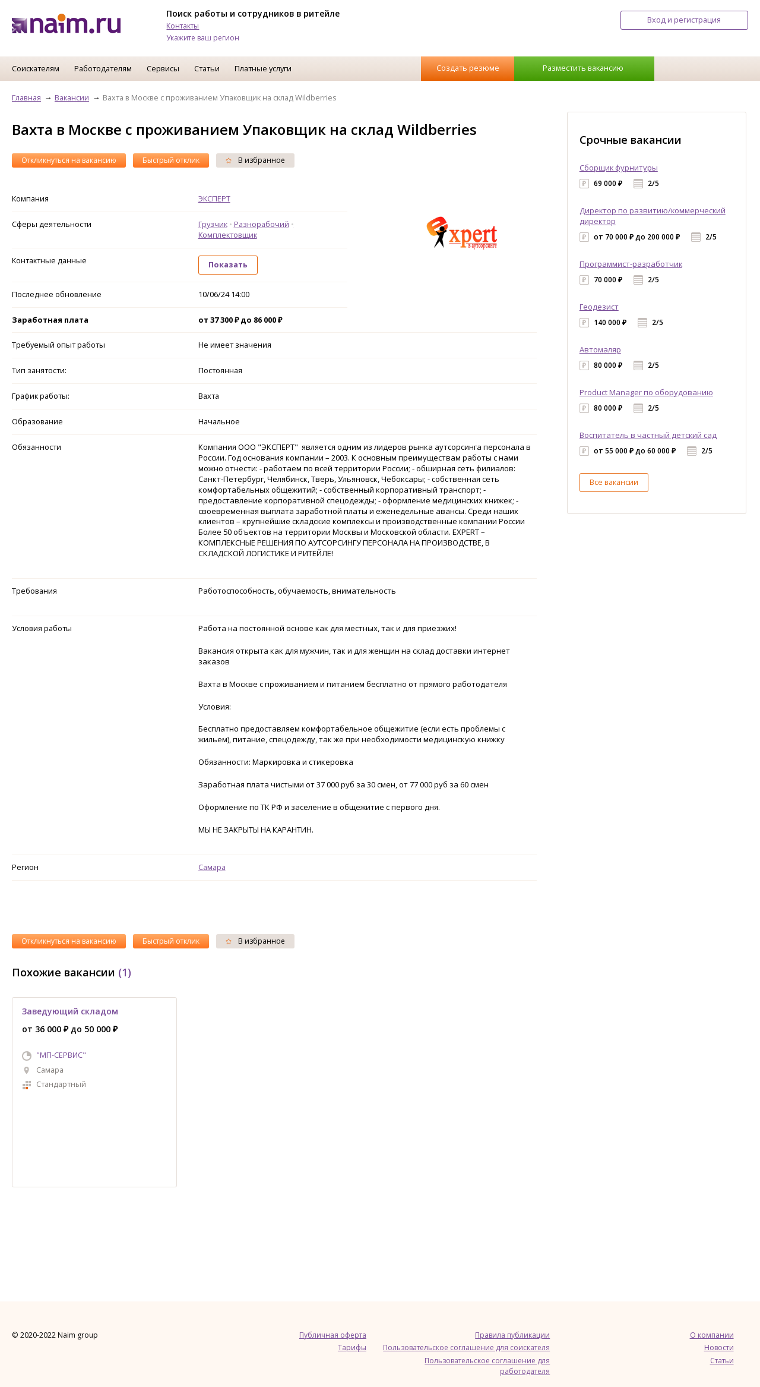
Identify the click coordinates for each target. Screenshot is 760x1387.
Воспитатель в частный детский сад (648, 435)
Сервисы (163, 68)
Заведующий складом (70, 1011)
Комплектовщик (227, 234)
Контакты (182, 26)
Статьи (207, 68)
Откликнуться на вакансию (68, 160)
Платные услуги (263, 68)
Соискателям (35, 68)
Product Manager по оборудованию (646, 392)
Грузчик (212, 224)
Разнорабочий (261, 224)
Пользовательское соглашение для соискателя (466, 1347)
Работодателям (103, 68)
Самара (212, 867)
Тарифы (352, 1347)
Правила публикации (512, 1335)
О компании (712, 1335)
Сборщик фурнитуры (619, 167)
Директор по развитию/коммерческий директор (653, 215)
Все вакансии (614, 482)
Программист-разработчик (631, 264)
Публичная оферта (332, 1335)
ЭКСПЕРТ (214, 198)
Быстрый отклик (171, 160)
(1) (124, 972)
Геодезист (599, 306)
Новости (719, 1347)
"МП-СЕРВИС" (61, 1054)
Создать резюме (467, 67)
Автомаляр (600, 349)
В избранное (255, 160)
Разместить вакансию (583, 67)
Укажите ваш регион (202, 38)
